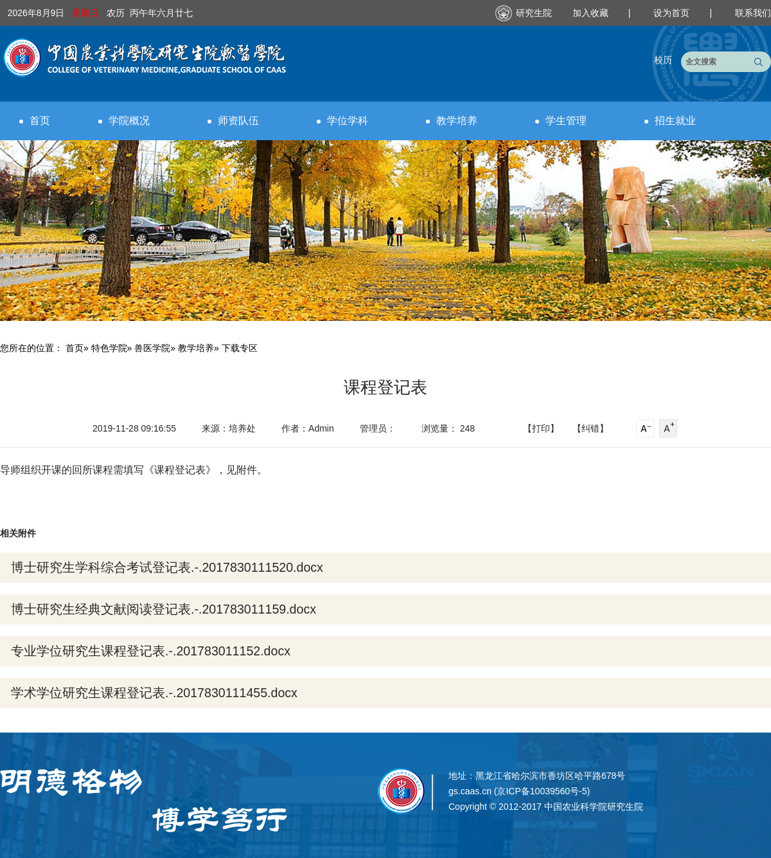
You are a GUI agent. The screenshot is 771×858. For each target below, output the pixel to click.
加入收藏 (591, 13)
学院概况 (124, 120)
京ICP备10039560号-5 (542, 791)
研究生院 (534, 13)
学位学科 (342, 120)
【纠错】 (590, 428)
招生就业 (670, 120)
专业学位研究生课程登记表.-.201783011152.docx (150, 651)
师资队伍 (233, 120)
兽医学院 (152, 348)
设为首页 (672, 13)
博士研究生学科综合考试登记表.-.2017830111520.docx (167, 567)
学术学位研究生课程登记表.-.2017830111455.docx (154, 693)
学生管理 (561, 120)
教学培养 (451, 120)
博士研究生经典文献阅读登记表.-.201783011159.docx (163, 609)
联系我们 (753, 13)
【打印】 (541, 428)
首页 (34, 120)
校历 (663, 60)
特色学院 (109, 348)
